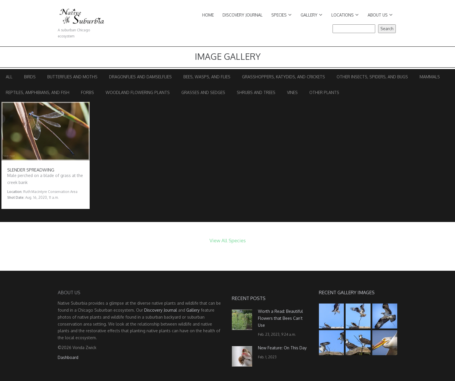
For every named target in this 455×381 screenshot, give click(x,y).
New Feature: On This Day (282, 347)
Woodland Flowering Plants (138, 92)
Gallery (311, 15)
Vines (292, 92)
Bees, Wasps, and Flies (206, 76)
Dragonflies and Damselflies (140, 76)
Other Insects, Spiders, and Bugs (372, 76)
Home (208, 14)
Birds (30, 76)
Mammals (430, 76)
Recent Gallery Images (347, 292)
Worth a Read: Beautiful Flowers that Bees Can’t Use (280, 318)
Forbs (87, 92)
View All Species (228, 240)
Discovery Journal (243, 14)
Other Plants (324, 92)
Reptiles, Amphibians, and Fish (37, 92)
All (9, 76)
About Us (380, 15)
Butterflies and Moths (72, 76)
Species (281, 15)
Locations (345, 15)
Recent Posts (249, 298)
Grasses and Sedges (203, 92)
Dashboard (68, 357)
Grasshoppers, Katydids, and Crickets (283, 76)
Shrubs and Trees (256, 92)
